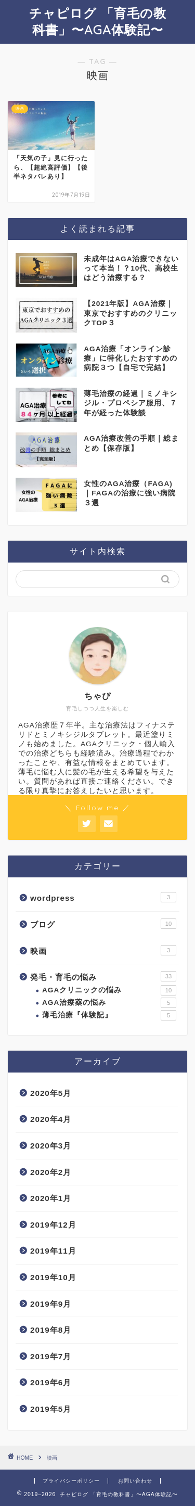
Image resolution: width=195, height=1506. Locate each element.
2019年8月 (50, 1329)
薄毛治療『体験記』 (109, 1015)
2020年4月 (50, 1119)
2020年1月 (50, 1198)
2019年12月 (53, 1224)
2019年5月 (50, 1409)
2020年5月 (50, 1093)
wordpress (103, 897)
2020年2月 (50, 1172)
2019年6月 (50, 1382)
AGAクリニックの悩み (109, 990)
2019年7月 (50, 1356)
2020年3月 (50, 1145)
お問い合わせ (135, 1481)
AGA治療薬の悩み (109, 1003)
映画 (103, 950)
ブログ (103, 923)
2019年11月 (53, 1250)
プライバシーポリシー (71, 1481)
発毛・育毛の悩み (103, 976)
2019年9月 (50, 1303)
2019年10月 (53, 1277)
